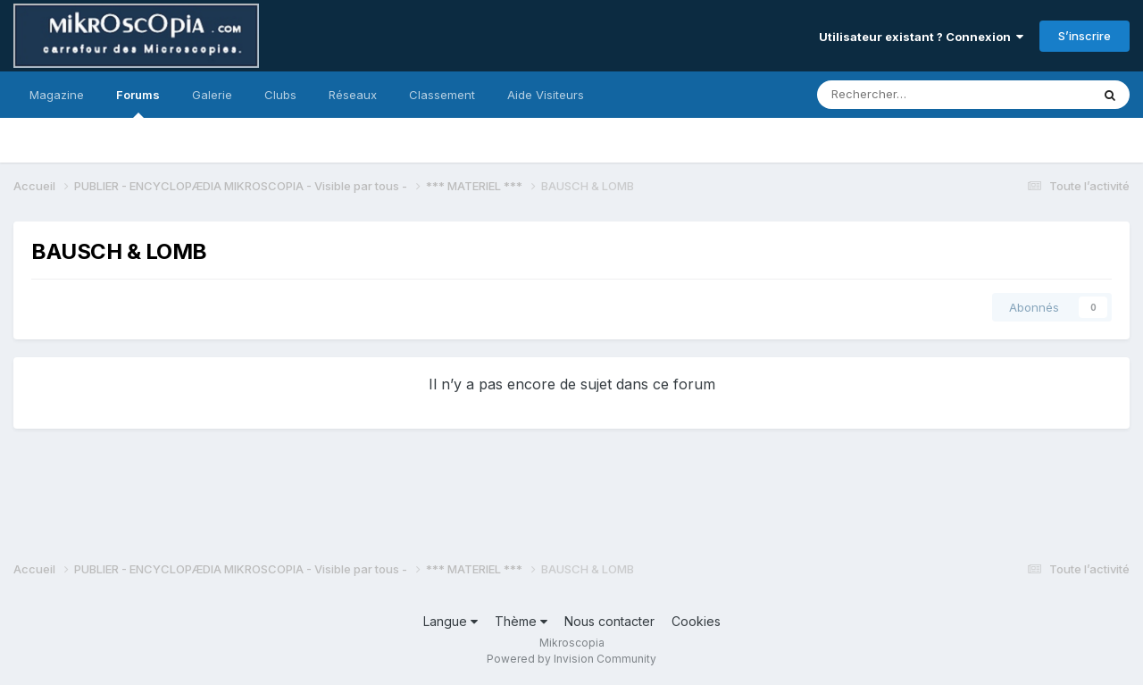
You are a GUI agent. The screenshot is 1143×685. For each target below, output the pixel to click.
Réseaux (353, 95)
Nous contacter (609, 621)
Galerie (212, 95)
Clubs (280, 95)
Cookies (696, 621)
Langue (450, 621)
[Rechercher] (911, 94)
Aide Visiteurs (545, 95)
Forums (138, 103)
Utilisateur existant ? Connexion (921, 36)
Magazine (56, 95)
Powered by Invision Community (571, 658)
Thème (521, 621)
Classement (442, 95)
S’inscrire (1084, 36)
